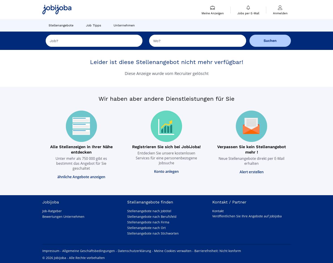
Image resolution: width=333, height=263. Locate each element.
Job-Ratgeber (52, 211)
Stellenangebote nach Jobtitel (149, 211)
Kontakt (218, 211)
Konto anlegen (166, 171)
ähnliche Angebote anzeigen (81, 176)
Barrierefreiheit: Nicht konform (217, 251)
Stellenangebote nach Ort (146, 228)
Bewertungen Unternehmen (63, 216)
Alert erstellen (252, 171)
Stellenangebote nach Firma (148, 222)
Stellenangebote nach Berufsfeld (151, 216)
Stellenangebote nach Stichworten (153, 233)
